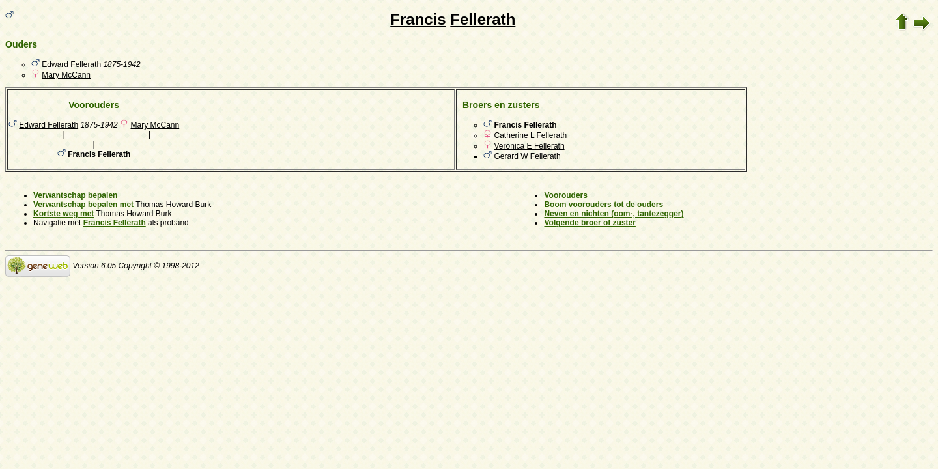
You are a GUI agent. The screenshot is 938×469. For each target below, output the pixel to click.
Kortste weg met (63, 213)
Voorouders (565, 195)
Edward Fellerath (71, 64)
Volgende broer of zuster (589, 222)
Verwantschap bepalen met (83, 204)
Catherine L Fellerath (530, 135)
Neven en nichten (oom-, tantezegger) (613, 213)
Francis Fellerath (114, 222)
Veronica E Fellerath (529, 145)
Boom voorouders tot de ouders (603, 204)
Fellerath (482, 19)
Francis (418, 19)
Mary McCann (66, 74)
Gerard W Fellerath (527, 156)
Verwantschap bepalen (75, 195)
